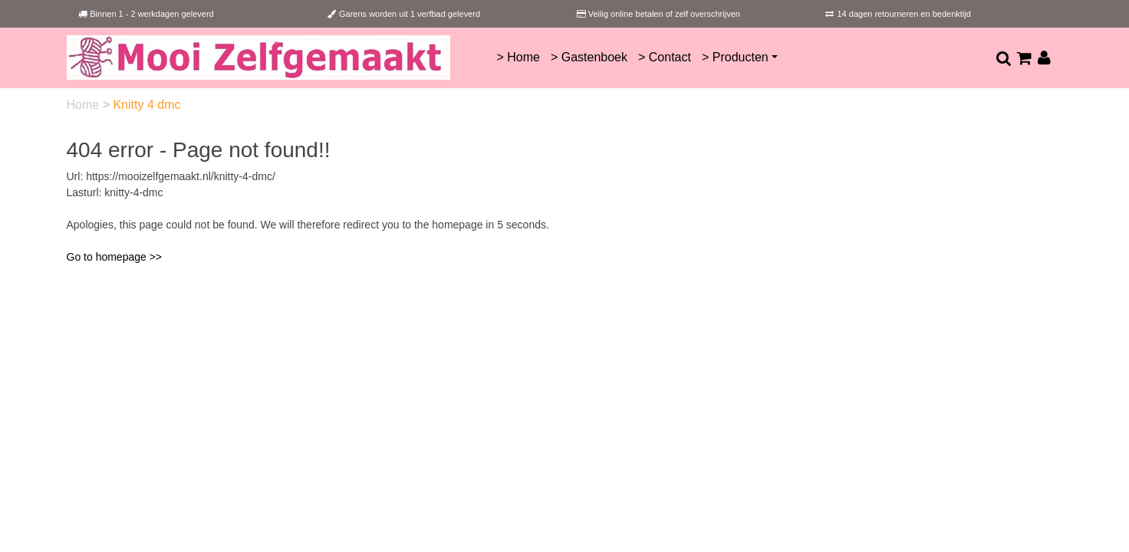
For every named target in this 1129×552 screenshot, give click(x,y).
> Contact (664, 57)
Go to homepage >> (115, 257)
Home (85, 104)
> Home (517, 57)
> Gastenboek (589, 57)
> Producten (735, 57)
